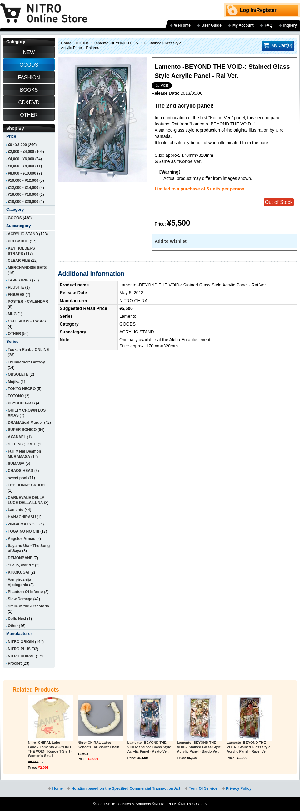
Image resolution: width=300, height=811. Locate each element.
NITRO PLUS (19, 649)
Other (13, 626)
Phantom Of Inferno (25, 592)
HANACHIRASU (22, 517)
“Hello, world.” (21, 565)
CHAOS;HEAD (20, 471)
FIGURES (16, 294)
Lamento (15, 510)
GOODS (83, 43)
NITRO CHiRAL (21, 656)
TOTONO (16, 396)
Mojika (13, 381)
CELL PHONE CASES (27, 321)
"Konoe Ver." (190, 161)
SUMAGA (16, 463)
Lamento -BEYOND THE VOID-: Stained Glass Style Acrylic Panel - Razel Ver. (249, 747)
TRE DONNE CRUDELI (28, 485)
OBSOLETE (18, 374)
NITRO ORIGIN (21, 642)
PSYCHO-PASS (21, 403)
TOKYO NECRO (22, 389)
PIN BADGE (18, 241)
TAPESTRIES (19, 280)
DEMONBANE (20, 558)
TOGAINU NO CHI (23, 531)
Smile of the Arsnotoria (28, 606)
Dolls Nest (17, 618)
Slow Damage (20, 599)
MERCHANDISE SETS (27, 268)
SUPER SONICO (22, 430)
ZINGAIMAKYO (23, 524)
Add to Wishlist (171, 241)
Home (66, 43)
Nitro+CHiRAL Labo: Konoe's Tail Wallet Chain (98, 745)
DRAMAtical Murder (25, 422)
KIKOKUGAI (18, 572)
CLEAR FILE (19, 260)
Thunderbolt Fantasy (26, 362)
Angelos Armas (21, 538)
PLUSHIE (16, 287)
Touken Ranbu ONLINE (28, 349)
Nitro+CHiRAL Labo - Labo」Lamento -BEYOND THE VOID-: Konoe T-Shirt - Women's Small (50, 749)
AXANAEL (17, 437)
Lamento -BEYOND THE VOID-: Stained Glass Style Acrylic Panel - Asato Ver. (149, 747)
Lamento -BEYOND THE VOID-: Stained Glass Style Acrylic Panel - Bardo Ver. (199, 747)
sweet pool (17, 478)
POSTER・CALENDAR (28, 301)
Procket (15, 663)
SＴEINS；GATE (22, 444)
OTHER (14, 334)
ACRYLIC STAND (23, 234)
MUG (12, 314)
